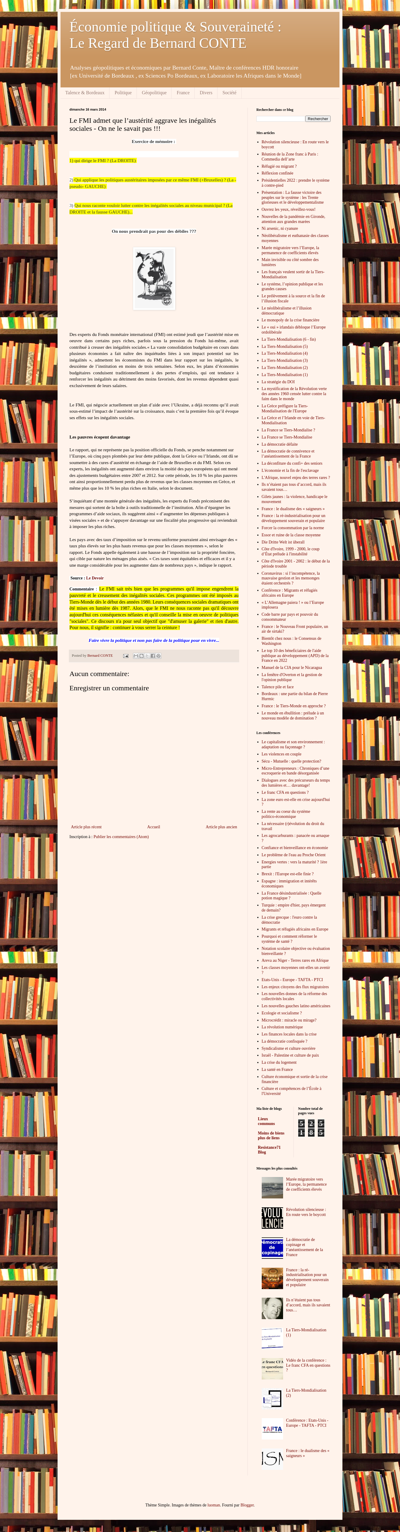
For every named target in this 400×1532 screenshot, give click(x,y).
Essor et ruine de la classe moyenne (291, 535)
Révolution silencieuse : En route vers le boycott (306, 1212)
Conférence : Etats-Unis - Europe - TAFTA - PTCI (307, 1423)
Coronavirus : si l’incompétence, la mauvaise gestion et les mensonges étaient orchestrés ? (291, 578)
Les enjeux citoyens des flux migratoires (295, 987)
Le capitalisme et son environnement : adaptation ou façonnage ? (293, 744)
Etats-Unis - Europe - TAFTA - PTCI (292, 980)
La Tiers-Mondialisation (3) (285, 360)
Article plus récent (86, 827)
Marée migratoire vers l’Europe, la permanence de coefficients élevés (290, 250)
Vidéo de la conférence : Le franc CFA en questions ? (308, 1365)
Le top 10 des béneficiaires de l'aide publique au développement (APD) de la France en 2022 (295, 655)
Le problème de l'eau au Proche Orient (294, 855)
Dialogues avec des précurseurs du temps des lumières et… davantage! (296, 783)
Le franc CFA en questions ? (285, 792)
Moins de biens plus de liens (271, 1135)
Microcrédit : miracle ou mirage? (289, 1020)
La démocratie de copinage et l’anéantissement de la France (304, 1247)
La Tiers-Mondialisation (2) (285, 367)
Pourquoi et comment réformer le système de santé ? (289, 939)
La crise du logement (279, 1062)
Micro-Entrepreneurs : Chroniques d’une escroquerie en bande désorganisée (295, 771)
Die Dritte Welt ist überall (283, 542)
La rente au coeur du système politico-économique (286, 814)
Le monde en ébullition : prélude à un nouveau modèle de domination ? (293, 715)
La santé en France (277, 1069)
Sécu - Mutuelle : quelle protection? (291, 761)
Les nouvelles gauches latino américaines (296, 1006)
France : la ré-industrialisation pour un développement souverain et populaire (294, 518)
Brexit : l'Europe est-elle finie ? (288, 874)
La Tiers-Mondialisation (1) (285, 375)
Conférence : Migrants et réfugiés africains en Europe (290, 593)
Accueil (153, 827)
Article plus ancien (221, 827)
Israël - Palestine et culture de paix (290, 1055)
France (183, 92)
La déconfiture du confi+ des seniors (292, 463)
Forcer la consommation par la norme (293, 528)
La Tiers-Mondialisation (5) (285, 346)
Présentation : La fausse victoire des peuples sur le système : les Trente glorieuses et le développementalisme (293, 197)
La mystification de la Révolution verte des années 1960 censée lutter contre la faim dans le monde (294, 393)
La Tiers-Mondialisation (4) (285, 353)
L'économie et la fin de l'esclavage (290, 470)
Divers (206, 92)
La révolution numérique (282, 1027)
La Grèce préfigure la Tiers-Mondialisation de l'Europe (285, 408)
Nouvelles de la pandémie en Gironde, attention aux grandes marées (294, 219)
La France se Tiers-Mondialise (287, 437)
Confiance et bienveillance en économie (295, 848)
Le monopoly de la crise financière (291, 320)
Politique (123, 92)
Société (229, 92)
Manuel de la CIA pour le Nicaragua (292, 667)
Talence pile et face (278, 687)
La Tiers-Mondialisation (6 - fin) (289, 339)
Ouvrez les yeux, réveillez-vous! (289, 209)
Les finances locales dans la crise (289, 1034)
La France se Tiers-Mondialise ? (288, 430)
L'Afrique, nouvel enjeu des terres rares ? (296, 477)
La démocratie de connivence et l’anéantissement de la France (288, 453)
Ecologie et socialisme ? (282, 1013)
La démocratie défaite (280, 444)
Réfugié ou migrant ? (279, 166)
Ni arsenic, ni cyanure (280, 228)
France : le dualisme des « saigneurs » (293, 509)
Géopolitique (154, 92)
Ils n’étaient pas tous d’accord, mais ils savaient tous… (308, 1305)
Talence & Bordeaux (84, 92)
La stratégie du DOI (278, 382)
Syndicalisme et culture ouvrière (289, 1048)
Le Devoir (95, 578)
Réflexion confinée (277, 173)
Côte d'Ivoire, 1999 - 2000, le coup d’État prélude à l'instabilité (291, 551)
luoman (213, 1505)
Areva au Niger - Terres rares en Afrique (295, 960)
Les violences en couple (281, 754)
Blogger (246, 1505)
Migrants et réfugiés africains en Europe (295, 929)
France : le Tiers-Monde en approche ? (294, 706)
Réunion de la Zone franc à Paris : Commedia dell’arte (290, 156)
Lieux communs (266, 1121)
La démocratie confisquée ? (284, 1041)
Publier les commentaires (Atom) (121, 837)
